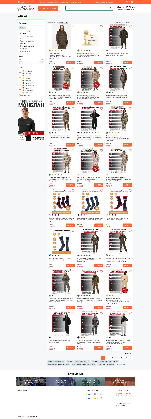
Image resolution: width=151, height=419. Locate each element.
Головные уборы (25, 31)
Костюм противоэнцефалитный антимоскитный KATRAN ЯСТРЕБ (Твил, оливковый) (88, 55)
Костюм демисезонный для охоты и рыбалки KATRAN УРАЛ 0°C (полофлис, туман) (90, 300)
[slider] (20, 63)
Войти (97, 2)
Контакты (73, 2)
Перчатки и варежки (27, 41)
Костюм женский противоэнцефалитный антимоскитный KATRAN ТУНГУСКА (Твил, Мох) (61, 56)
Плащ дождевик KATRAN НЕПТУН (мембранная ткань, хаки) (117, 54)
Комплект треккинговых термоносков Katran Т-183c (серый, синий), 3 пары (90, 218)
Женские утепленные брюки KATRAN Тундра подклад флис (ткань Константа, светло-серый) (118, 342)
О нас (79, 2)
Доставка (50, 2)
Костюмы (23, 33)
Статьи (57, 2)
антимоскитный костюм (56, 361)
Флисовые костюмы (27, 46)
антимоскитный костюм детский (78, 361)
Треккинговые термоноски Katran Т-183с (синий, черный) (60, 259)
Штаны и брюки (25, 51)
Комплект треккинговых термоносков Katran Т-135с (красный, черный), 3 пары (61, 219)
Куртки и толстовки (26, 36)
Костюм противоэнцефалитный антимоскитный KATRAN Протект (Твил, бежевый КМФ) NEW (88, 97)
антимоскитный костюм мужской (83, 364)
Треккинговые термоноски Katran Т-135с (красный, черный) (117, 218)
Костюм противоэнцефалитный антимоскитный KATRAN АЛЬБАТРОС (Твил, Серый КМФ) (118, 179)
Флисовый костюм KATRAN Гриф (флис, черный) (59, 341)
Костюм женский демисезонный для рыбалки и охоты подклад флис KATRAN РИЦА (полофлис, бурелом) (118, 260)
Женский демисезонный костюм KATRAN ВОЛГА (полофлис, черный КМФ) (88, 342)
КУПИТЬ (70, 62)
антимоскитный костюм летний (58, 364)
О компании (22, 390)
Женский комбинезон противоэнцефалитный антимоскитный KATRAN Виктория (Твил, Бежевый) (117, 301)
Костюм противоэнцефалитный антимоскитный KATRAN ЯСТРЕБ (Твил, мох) (60, 179)
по (62, 22)
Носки (22, 38)
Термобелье (24, 43)
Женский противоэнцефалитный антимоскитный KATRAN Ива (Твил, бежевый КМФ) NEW (60, 97)
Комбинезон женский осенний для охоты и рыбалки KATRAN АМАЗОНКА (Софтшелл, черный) (89, 137)
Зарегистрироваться (106, 2)
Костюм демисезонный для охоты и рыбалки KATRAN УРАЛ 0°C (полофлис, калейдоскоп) (90, 260)
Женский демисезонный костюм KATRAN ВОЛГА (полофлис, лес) (59, 136)
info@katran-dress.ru (123, 403)
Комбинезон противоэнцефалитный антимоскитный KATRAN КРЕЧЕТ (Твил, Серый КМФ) (89, 179)
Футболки (23, 48)
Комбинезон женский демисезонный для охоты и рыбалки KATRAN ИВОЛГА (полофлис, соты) (61, 300)
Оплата (42, 2)
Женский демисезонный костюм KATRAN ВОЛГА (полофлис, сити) (117, 96)
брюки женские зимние (106, 364)
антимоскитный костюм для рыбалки (105, 361)
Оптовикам (64, 2)
